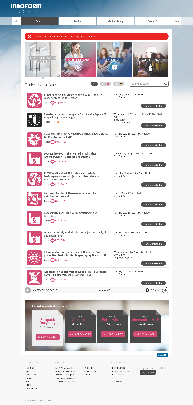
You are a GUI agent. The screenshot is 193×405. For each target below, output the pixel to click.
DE (118, 84)
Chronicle (31, 388)
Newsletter (89, 371)
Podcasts (117, 375)
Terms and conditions (32, 373)
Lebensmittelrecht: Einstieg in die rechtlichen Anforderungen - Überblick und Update (70, 155)
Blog (28, 385)
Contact (88, 375)
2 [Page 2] (151, 290)
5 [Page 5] (158, 290)
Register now (148, 372)
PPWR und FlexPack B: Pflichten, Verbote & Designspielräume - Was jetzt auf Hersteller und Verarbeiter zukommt (72, 176)
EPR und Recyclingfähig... (65, 381)
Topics (77, 21)
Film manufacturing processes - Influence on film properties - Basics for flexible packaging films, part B (75, 253)
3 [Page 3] (153, 290)
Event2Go (153, 21)
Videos (115, 378)
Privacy (30, 378)
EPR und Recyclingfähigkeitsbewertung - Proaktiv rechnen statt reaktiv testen (73, 96)
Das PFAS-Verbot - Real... (65, 368)
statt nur (47, 337)
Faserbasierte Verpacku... (65, 371)
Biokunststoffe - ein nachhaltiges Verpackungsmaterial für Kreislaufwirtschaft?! (76, 135)
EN (105, 84)
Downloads (118, 368)
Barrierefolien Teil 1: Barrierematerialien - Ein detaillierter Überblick (70, 195)
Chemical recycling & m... (65, 375)
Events (40, 21)
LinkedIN (88, 368)
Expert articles (120, 371)
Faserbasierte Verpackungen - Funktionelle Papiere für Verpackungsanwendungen (76, 116)
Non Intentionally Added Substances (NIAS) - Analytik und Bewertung (75, 234)
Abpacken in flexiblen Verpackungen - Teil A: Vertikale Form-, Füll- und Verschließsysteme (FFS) (75, 273)
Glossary (117, 381)
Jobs (28, 381)
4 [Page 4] (155, 290)
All (94, 84)
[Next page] (165, 290)
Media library (115, 21)
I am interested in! (153, 105)
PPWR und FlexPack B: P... (66, 378)
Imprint (30, 368)
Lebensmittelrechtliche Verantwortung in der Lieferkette (70, 214)
